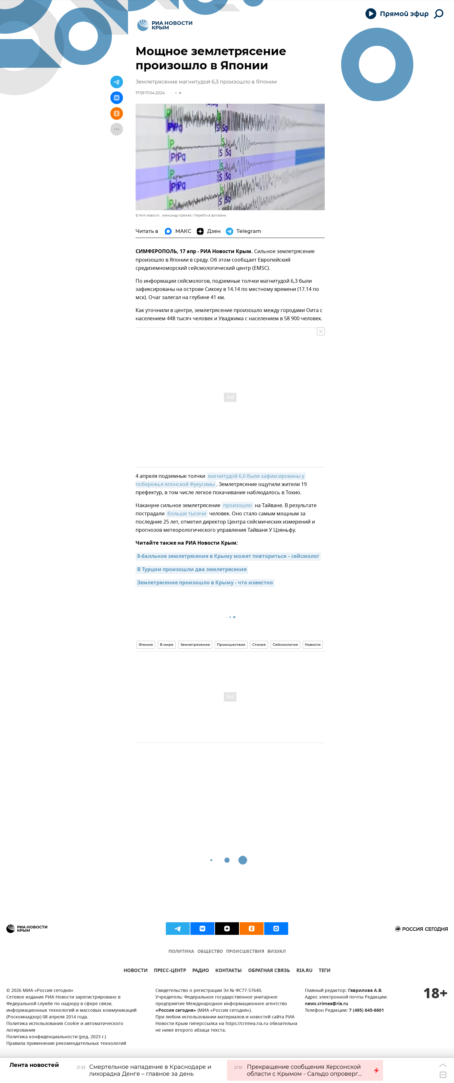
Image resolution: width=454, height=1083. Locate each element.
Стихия (259, 644)
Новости (313, 644)
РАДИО (200, 971)
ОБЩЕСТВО (210, 951)
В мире (166, 644)
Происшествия (231, 644)
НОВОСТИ (136, 971)
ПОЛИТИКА (181, 951)
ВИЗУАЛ (276, 951)
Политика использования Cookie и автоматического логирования (64, 1027)
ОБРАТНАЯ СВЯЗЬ (269, 971)
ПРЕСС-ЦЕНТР (170, 971)
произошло (237, 505)
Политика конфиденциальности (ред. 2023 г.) (56, 1037)
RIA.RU (304, 971)
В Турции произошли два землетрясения (192, 570)
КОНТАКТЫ (228, 971)
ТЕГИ (324, 971)
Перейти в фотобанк (210, 215)
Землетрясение (195, 644)
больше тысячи (186, 514)
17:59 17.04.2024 (150, 92)
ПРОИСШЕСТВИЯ (245, 951)
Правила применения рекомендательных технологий (66, 1043)
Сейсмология (285, 644)
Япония (146, 644)
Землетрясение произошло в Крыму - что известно (205, 583)
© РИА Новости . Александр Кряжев (163, 215)
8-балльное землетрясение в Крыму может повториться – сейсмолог (228, 557)
